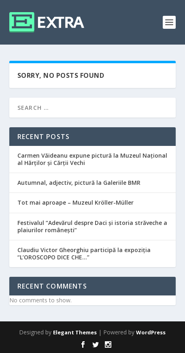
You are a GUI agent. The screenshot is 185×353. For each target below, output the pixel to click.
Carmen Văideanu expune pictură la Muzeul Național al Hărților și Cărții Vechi (92, 159)
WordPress (151, 332)
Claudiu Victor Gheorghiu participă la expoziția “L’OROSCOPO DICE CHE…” (84, 253)
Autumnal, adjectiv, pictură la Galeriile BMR (78, 182)
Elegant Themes (75, 332)
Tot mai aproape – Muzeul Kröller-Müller (75, 202)
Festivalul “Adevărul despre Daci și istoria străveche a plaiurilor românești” (92, 226)
